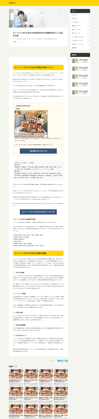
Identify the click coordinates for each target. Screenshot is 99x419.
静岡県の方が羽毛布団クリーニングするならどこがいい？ (83, 79)
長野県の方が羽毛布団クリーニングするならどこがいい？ (83, 95)
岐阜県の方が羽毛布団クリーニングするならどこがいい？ (83, 87)
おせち (15, 41)
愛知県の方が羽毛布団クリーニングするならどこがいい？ (83, 71)
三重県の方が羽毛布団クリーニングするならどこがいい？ (83, 63)
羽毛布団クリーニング (86, 72)
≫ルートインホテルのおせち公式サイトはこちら (38, 212)
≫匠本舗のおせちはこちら (38, 151)
